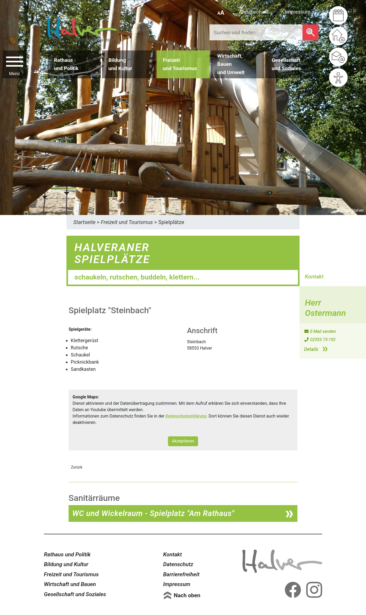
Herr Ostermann (325, 308)
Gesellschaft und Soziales (75, 594)
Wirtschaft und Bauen (70, 584)
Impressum (297, 12)
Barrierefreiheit (181, 574)
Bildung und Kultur (66, 564)
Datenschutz (254, 12)
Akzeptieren (183, 441)
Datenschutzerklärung (186, 416)
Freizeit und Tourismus (71, 574)
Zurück (76, 467)
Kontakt (172, 554)
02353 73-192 (319, 339)
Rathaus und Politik (67, 554)
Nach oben (187, 595)
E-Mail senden (320, 331)
